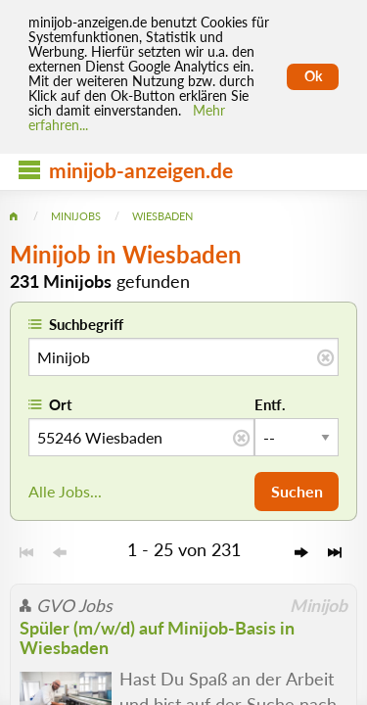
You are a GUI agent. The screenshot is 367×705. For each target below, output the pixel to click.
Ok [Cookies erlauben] (313, 76)
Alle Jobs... (65, 491)
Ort (60, 404)
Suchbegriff (86, 324)
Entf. (270, 404)
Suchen (297, 491)
